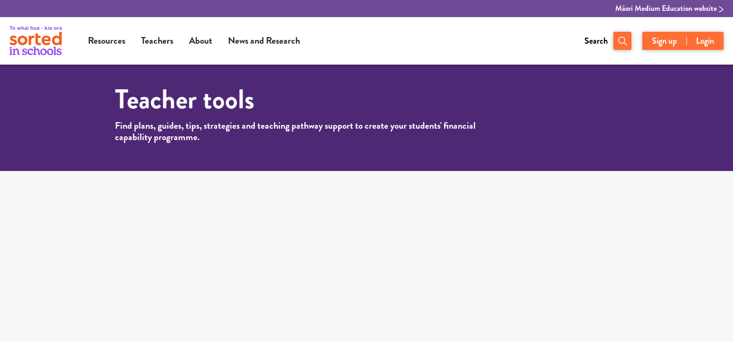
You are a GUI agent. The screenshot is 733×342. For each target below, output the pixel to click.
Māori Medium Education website (669, 8)
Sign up (664, 41)
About (200, 41)
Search (596, 41)
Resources (106, 41)
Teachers (157, 41)
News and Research (264, 41)
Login (705, 41)
